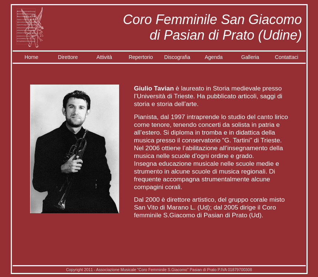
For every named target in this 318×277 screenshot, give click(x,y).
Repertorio (141, 57)
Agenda (214, 57)
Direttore (68, 57)
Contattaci (286, 57)
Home (31, 57)
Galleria (250, 57)
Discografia (177, 57)
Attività (104, 57)
